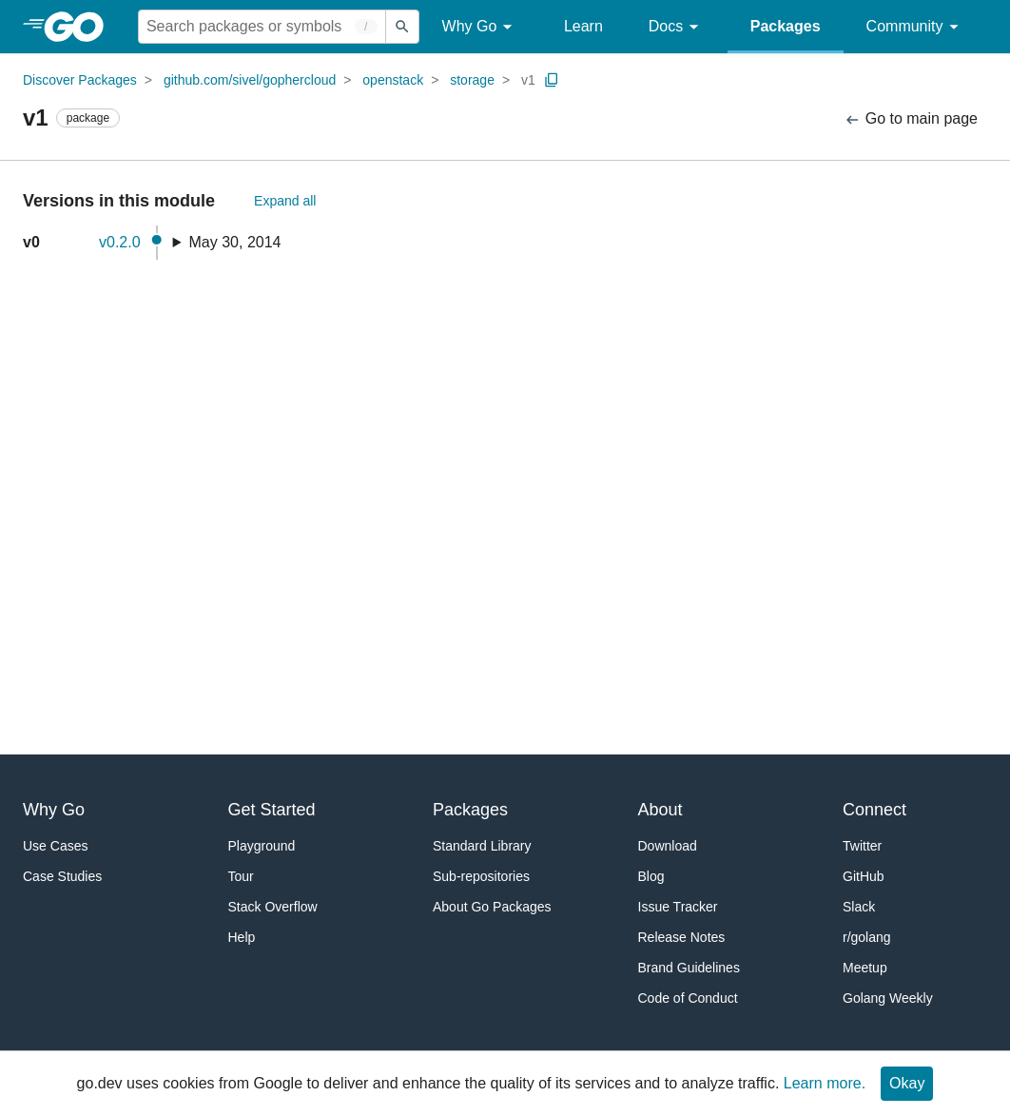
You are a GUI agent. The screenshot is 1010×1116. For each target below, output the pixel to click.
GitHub (863, 876)
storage (472, 80)
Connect (874, 809)
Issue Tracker (678, 906)
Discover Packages (80, 80)
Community (915, 27)
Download (667, 845)
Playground (262, 845)
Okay (906, 1083)
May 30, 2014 (235, 242)
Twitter (862, 845)
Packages (785, 26)
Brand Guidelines (689, 967)
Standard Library (482, 845)
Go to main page (911, 119)
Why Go (480, 27)
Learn (583, 26)
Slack (859, 906)
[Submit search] (402, 27)
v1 (528, 80)
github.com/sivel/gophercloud (250, 80)
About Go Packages (492, 906)
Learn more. (824, 1083)
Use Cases (55, 845)
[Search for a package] (262, 27)
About (660, 809)
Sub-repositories (481, 876)
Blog (651, 876)
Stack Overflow (273, 906)
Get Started (272, 809)
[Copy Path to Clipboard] (551, 79)
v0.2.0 (120, 242)
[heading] (80, 26)
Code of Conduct (688, 998)
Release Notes (682, 937)
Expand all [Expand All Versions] (285, 200)
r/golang (867, 937)
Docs (677, 27)
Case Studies (62, 876)
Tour (241, 876)
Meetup (865, 967)
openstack (392, 80)
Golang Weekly (888, 998)
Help (242, 937)
